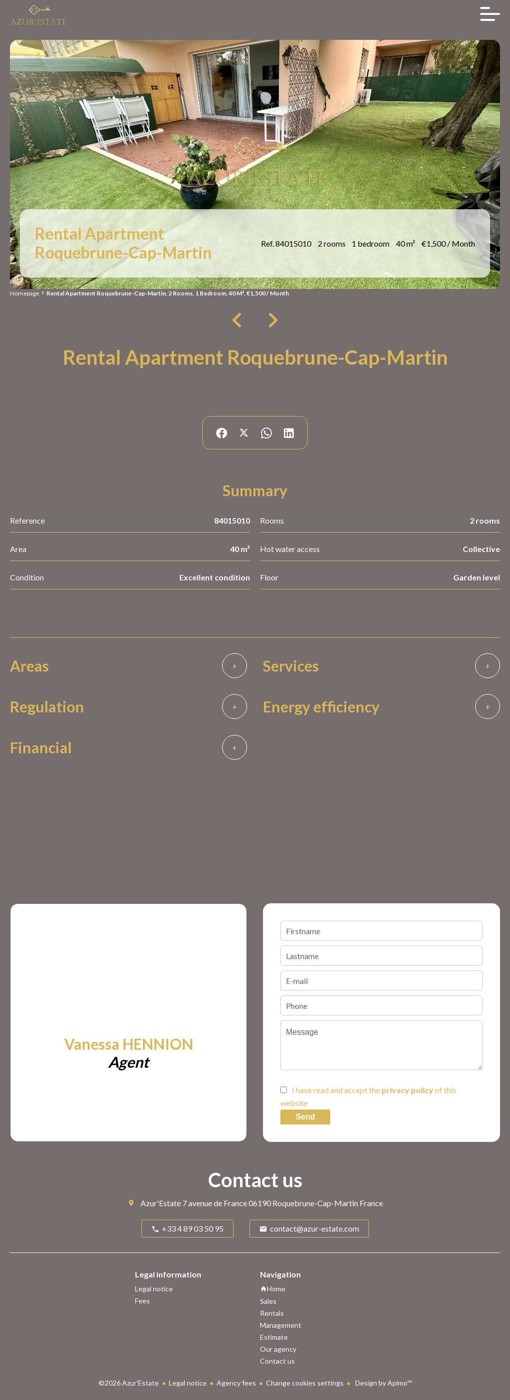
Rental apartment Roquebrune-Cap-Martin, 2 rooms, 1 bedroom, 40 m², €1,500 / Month (167, 293)
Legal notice (188, 1383)
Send (305, 1117)
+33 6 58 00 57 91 (92, 1087)
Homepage (24, 293)
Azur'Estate (160, 1203)
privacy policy (407, 1090)
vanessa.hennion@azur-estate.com (135, 1100)
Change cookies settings (305, 1383)
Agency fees (236, 1383)
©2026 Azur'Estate (129, 1383)
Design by (383, 1383)
